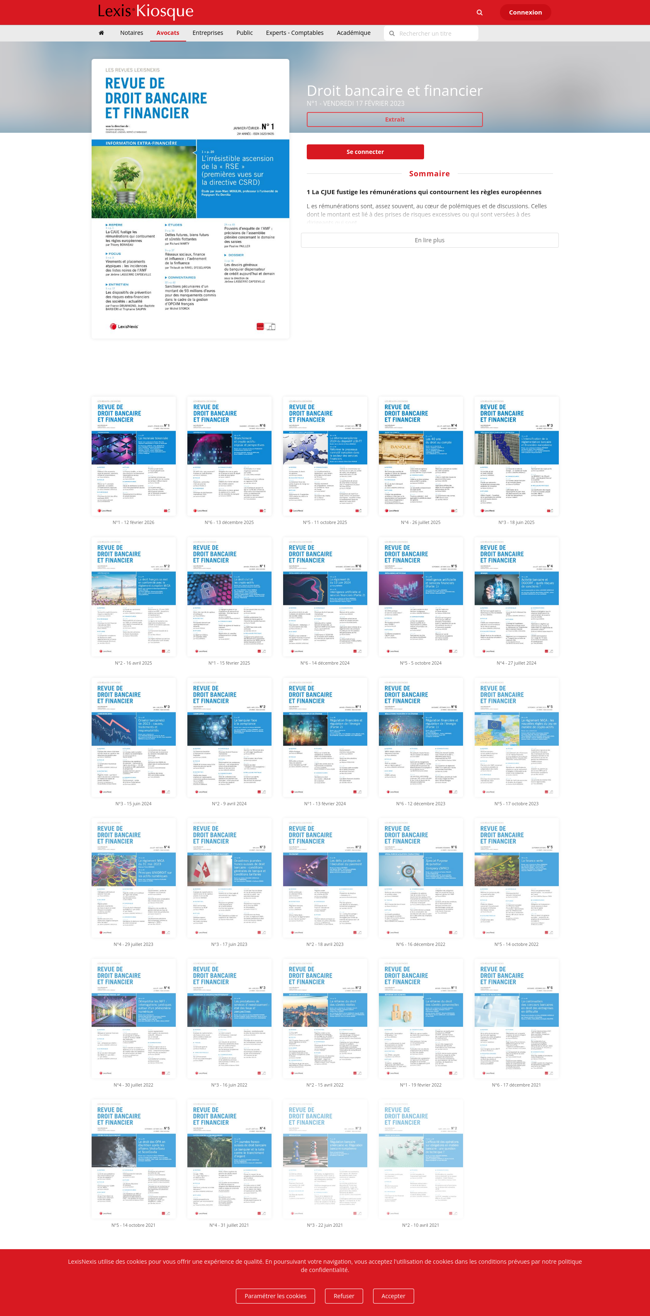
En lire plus (430, 240)
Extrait (395, 119)
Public (245, 33)
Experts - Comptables (295, 33)
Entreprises (208, 33)
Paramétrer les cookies (275, 1296)
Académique (354, 33)
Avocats (168, 33)
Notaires (131, 33)
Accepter (393, 1296)
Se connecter (365, 152)
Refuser (344, 1296)
